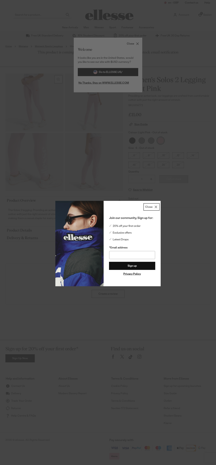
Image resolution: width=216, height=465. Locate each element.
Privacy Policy (132, 273)
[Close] (151, 207)
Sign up (132, 265)
